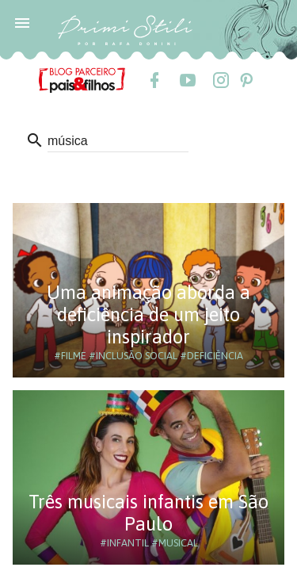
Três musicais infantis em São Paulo (148, 513)
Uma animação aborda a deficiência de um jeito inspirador (148, 314)
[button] (22, 22)
